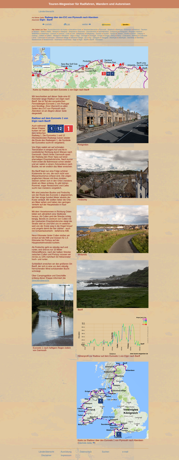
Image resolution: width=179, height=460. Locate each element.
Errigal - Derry (109, 36)
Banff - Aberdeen (96, 40)
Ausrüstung (66, 452)
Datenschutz (86, 452)
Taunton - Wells (39, 32)
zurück (47, 24)
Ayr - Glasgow (94, 38)
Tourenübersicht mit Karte (57, 30)
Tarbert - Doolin (123, 34)
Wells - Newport (53, 32)
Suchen (105, 452)
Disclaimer (46, 455)
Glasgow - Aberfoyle (109, 38)
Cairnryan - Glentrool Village (58, 38)
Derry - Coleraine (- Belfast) (127, 36)
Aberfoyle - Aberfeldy (127, 38)
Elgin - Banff (83, 40)
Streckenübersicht (90, 30)
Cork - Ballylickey (77, 34)
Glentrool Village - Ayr (78, 38)
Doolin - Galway (137, 34)
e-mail (125, 452)
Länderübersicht (46, 11)
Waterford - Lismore (48, 34)
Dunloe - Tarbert (109, 34)
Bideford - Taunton (140, 30)
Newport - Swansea (68, 32)
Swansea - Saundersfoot (87, 32)
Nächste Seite (87, 443)
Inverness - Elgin (70, 40)
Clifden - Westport (53, 36)
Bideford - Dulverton (123, 30)
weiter (86, 24)
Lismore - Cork (63, 34)
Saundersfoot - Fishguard (108, 32)
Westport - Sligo (68, 36)
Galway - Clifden (38, 36)
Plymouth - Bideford (106, 30)
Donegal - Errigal (96, 36)
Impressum (66, 455)
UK (66, 24)
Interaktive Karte (75, 30)
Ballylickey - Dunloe (93, 34)
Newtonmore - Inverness (52, 40)
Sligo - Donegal (82, 36)
